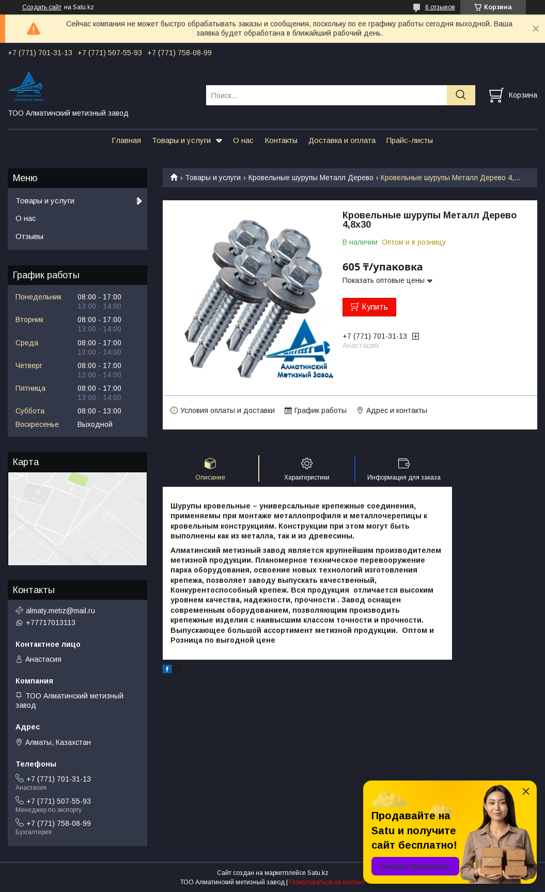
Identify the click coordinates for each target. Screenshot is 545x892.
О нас (243, 140)
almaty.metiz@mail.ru (60, 611)
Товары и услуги (181, 140)
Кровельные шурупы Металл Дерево (310, 177)
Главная (126, 140)
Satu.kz (318, 873)
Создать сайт (41, 7)
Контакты (281, 140)
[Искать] (461, 95)
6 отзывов (440, 7)
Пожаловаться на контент (327, 882)
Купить (375, 306)
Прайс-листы (409, 140)
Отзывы (29, 236)
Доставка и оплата (342, 140)
